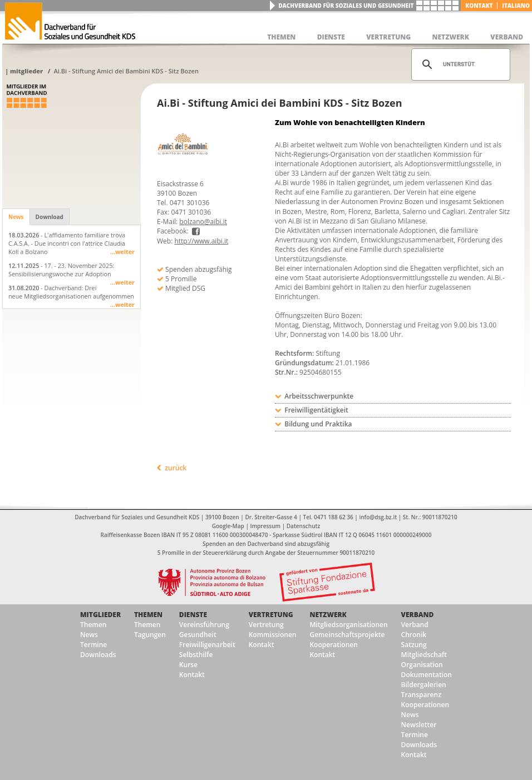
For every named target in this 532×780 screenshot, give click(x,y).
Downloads (98, 654)
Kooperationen (333, 644)
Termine (93, 644)
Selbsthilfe (196, 654)
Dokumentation (426, 674)
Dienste (193, 614)
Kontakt (478, 5)
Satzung (414, 644)
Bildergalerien (423, 684)
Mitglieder (26, 71)
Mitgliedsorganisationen (348, 624)
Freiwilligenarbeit (207, 644)
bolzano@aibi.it (203, 221)
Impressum (265, 526)
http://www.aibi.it (201, 241)
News (16, 217)
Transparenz (421, 694)
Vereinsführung (204, 624)
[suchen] (459, 64)
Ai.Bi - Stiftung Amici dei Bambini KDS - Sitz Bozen (125, 71)
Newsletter (419, 724)
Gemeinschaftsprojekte (347, 634)
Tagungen (150, 634)
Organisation (422, 664)
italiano (516, 5)
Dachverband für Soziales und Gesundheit (345, 5)
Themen (93, 624)
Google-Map (228, 526)
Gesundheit (197, 634)
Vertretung (271, 614)
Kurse (188, 664)
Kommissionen (273, 634)
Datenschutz (303, 526)
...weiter (122, 251)
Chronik (414, 634)
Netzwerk (327, 614)
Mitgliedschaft (424, 654)
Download (49, 217)
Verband (417, 614)
